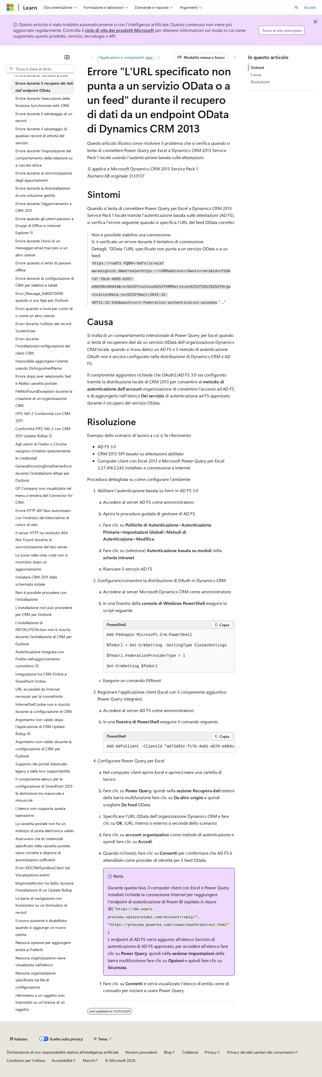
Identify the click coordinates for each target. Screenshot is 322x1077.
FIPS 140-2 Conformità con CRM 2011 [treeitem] (42, 417)
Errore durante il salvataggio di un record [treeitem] (43, 117)
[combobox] (40, 68)
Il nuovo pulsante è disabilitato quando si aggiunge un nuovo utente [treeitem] (41, 927)
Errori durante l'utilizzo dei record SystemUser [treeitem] (43, 327)
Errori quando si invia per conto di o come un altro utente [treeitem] (44, 312)
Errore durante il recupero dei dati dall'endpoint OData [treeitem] (44, 87)
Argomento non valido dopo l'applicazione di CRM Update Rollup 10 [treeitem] (40, 726)
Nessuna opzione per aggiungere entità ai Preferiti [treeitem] (43, 946)
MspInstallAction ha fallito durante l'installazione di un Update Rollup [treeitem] (44, 887)
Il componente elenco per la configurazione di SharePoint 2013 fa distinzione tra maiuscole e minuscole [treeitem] (44, 789)
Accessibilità (62, 1060)
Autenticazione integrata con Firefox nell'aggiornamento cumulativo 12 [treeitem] (39, 658)
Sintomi (257, 67)
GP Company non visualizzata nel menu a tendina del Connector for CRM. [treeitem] (44, 495)
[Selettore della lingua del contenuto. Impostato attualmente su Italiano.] (19, 1039)
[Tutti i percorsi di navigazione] (92, 57)
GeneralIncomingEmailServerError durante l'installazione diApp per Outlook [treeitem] (43, 473)
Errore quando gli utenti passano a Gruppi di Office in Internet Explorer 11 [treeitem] (44, 225)
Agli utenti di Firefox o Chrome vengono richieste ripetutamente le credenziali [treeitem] (42, 451)
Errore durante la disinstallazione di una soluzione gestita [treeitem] (42, 192)
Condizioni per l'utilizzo (26, 1060)
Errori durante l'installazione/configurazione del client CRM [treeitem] (42, 345)
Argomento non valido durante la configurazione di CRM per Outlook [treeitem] (43, 748)
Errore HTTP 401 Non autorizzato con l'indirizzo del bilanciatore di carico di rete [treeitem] (42, 517)
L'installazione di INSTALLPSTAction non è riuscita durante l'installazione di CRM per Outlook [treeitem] (43, 633)
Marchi (89, 1060)
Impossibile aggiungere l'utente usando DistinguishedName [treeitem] (41, 364)
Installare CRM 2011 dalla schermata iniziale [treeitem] (36, 580)
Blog (167, 1052)
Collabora (190, 1052)
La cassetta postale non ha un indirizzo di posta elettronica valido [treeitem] (44, 827)
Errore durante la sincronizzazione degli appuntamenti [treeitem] (43, 176)
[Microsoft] (10, 7)
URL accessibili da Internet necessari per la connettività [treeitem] (38, 692)
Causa (256, 74)
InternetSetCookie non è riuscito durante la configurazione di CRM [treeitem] (43, 708)
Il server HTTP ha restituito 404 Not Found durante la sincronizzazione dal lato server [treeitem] (41, 539)
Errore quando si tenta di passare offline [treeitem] (43, 266)
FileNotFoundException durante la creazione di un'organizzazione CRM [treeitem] (43, 398)
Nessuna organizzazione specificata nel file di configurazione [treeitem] (35, 980)
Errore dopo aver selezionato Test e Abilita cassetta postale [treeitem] (43, 379)
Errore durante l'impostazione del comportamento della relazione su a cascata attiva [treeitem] (44, 157)
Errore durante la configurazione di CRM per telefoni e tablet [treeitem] (44, 282)
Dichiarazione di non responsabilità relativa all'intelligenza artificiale (63, 1052)
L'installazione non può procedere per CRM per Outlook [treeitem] (43, 611)
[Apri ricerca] (296, 7)
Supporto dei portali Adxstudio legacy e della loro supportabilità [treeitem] (42, 767)
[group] (169, 747)
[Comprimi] (67, 57)
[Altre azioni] (235, 57)
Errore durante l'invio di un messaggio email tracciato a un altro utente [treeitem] (41, 248)
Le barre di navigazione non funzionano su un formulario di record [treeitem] (41, 905)
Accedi (309, 7)
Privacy (211, 1052)
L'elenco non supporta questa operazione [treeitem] (40, 812)
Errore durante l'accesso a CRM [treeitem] (41, 75)
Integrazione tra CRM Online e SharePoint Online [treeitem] (41, 677)
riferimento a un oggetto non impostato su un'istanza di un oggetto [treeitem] (40, 1002)
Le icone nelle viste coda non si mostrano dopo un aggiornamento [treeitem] (41, 562)
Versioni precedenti (141, 1052)
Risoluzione (260, 81)
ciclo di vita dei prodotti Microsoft (119, 30)
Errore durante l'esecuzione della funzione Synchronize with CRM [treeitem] (42, 102)
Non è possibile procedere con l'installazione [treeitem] (41, 596)
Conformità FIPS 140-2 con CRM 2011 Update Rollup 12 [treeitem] (42, 432)
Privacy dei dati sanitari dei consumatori (260, 1052)
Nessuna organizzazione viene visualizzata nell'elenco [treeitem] (40, 961)
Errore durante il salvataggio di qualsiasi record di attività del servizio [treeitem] (41, 135)
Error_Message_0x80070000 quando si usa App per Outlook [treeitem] (41, 297)
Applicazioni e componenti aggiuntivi (128, 57)
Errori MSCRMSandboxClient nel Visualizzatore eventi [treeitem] (42, 871)
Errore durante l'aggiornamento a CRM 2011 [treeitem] (43, 207)
